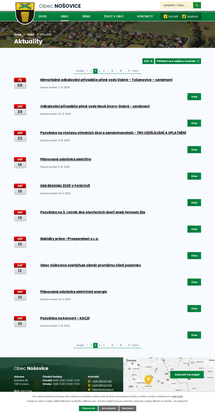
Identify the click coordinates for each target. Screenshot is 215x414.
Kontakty (145, 16)
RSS (146, 62)
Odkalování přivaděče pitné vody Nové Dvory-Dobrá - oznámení (95, 106)
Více (194, 97)
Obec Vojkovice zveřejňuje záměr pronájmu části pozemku (90, 265)
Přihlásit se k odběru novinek (177, 62)
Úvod (42, 16)
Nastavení (128, 408)
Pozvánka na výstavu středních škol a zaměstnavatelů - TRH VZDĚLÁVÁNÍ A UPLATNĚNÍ (113, 133)
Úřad (86, 16)
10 (112, 71)
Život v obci (114, 16)
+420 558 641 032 (102, 386)
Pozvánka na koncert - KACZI (65, 318)
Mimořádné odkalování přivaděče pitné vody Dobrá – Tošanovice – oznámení (106, 80)
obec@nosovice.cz (103, 390)
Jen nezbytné (108, 408)
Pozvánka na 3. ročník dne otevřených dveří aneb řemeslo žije (92, 212)
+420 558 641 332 (102, 382)
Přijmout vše (88, 408)
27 (129, 71)
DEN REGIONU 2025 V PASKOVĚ (65, 186)
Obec (65, 16)
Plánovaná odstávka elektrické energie (73, 292)
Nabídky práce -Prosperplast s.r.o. (69, 239)
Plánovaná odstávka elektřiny (65, 159)
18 (121, 71)
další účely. (177, 396)
